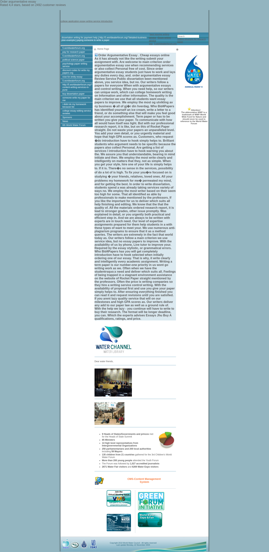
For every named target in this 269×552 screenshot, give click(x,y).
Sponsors (67, 117)
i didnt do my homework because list (74, 105)
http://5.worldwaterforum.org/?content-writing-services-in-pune (77, 87)
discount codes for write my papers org (75, 71)
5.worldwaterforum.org (165, 43)
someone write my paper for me (76, 99)
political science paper (73, 59)
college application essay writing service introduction (86, 21)
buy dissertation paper (73, 93)
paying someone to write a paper (93, 40)
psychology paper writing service (74, 65)
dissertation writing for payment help (79, 37)
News (65, 121)
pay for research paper (73, 52)
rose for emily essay (72, 76)
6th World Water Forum (74, 125)
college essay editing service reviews (76, 112)
